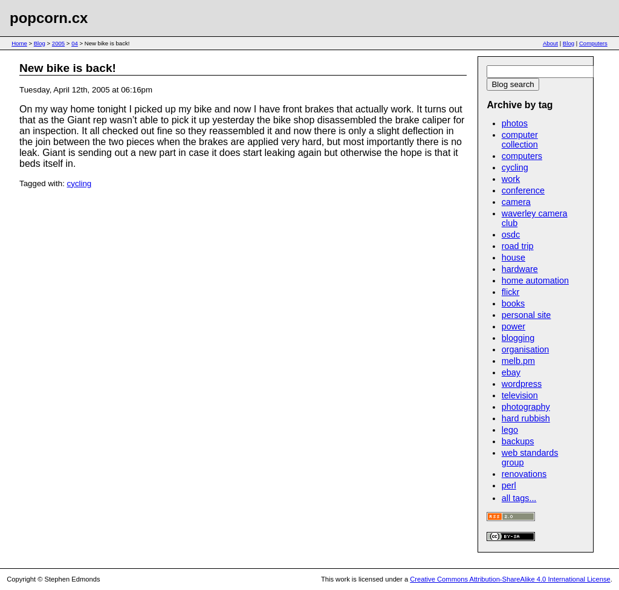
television (520, 395)
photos (515, 123)
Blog (39, 43)
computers (522, 156)
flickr (511, 292)
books (513, 303)
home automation (535, 280)
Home (19, 43)
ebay (511, 372)
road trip (518, 246)
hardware (520, 269)
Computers (593, 43)
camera (516, 202)
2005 (58, 43)
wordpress (522, 384)
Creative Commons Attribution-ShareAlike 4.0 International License (510, 579)
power (513, 326)
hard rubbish (526, 418)
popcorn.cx (49, 18)
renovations (524, 474)
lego (510, 430)
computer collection (520, 139)
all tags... (519, 498)
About (550, 43)
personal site (526, 315)
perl (509, 485)
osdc (511, 234)
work (511, 179)
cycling (79, 183)
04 (74, 43)
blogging (518, 338)
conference (523, 190)
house (513, 257)
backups (518, 441)
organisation (525, 349)
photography (526, 407)
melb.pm (518, 361)
